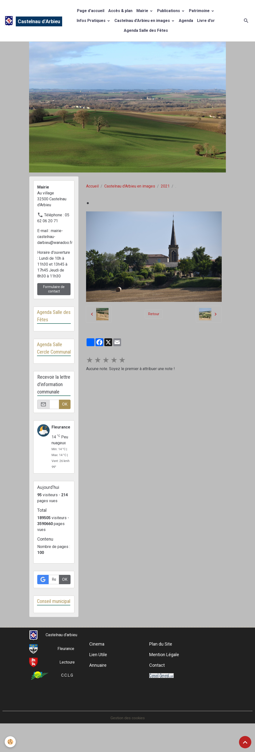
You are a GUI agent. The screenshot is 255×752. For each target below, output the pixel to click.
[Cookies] (10, 741)
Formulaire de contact (54, 289)
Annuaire (98, 680)
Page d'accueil (90, 10)
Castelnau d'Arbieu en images (142, 20)
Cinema (96, 659)
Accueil (92, 186)
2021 (165, 186)
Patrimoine (200, 10)
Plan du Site (160, 659)
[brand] (28, 21)
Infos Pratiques (92, 20)
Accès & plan (120, 10)
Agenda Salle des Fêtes (146, 30)
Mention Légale (164, 669)
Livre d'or (206, 20)
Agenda (186, 20)
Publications (169, 10)
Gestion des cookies (128, 733)
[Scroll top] (245, 742)
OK (64, 412)
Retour (153, 314)
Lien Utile (98, 669)
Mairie (142, 10)
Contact (157, 680)
